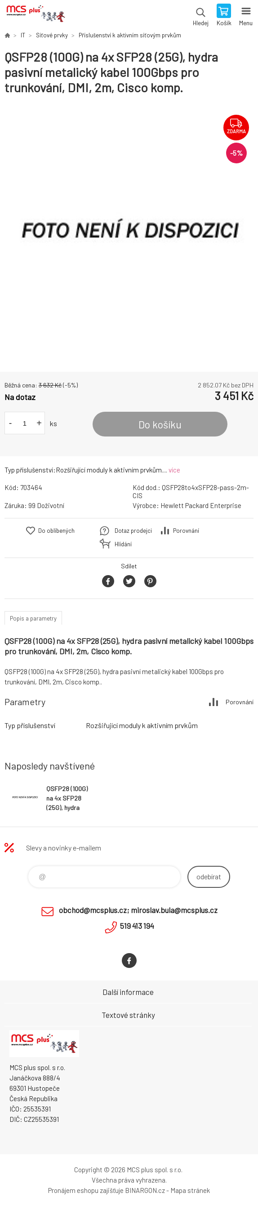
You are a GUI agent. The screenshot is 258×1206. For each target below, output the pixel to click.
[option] (129, 233)
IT (23, 35)
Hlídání (123, 544)
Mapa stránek (190, 1190)
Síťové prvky (52, 35)
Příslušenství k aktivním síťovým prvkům (130, 35)
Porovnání (186, 530)
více (174, 470)
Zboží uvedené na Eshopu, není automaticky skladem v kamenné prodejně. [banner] (35, 16)
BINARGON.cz (145, 1190)
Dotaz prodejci (133, 530)
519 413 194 (137, 925)
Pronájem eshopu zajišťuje (86, 1190)
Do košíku (160, 424)
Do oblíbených (56, 530)
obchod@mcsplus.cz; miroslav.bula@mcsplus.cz (138, 909)
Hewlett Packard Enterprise (200, 505)
